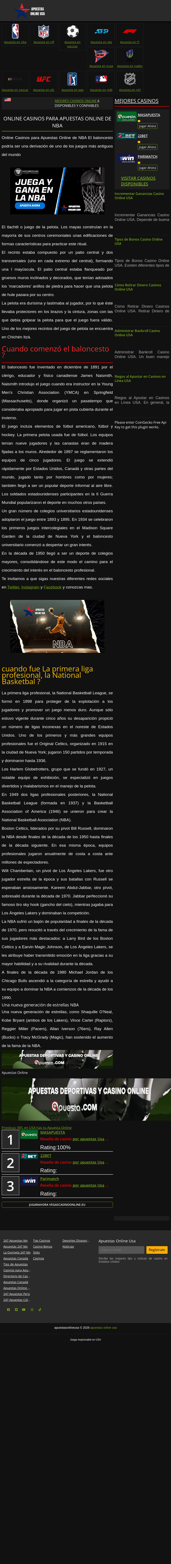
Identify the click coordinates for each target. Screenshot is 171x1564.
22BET (143, 159)
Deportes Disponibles (78, 1264)
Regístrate (157, 1273)
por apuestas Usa (88, 1163)
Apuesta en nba (15, 42)
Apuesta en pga (156, 90)
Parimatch (147, 180)
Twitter (13, 611)
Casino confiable (128, 143)
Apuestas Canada (15, 1282)
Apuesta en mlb (15, 114)
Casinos (38, 1282)
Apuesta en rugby (99, 66)
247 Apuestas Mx (15, 1264)
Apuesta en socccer (71, 44)
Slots (36, 1276)
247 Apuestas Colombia (20, 1324)
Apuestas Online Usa (117, 1265)
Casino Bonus (42, 1270)
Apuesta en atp (99, 42)
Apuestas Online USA (18, 1312)
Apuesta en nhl (43, 114)
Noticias (68, 1270)
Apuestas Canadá (15, 1306)
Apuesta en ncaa (156, 42)
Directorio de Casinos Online (23, 1300)
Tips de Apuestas (15, 1288)
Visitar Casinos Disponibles (138, 205)
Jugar (57, 1229)
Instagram (30, 611)
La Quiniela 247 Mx (17, 1276)
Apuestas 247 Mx (15, 1270)
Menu (8, 7)
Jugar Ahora (147, 150)
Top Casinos (41, 1264)
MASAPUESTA (149, 138)
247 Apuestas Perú (16, 1318)
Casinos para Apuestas (19, 1294)
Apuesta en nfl (43, 42)
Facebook (52, 611)
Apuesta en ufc (156, 66)
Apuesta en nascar (128, 68)
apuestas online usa (103, 1351)
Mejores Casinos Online (76, 125)
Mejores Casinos (136, 124)
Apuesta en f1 (128, 42)
